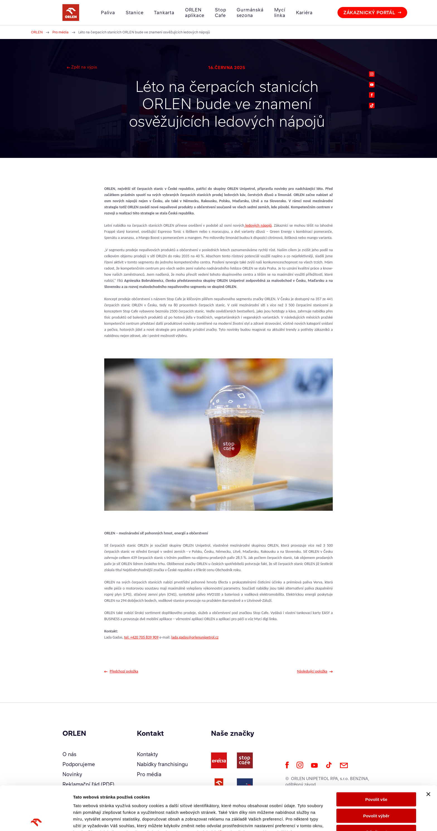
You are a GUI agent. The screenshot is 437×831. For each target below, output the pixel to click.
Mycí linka (279, 12)
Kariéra (304, 12)
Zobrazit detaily (294, 820)
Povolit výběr (376, 771)
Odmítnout (376, 788)
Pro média (60, 32)
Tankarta (164, 12)
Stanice (135, 12)
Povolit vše (376, 755)
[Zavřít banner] (428, 750)
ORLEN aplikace (194, 12)
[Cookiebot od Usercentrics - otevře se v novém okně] (36, 820)
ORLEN (37, 32)
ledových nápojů (258, 225)
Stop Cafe (220, 12)
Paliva (108, 12)
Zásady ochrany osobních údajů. (189, 788)
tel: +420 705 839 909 (141, 637)
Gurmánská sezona (250, 12)
